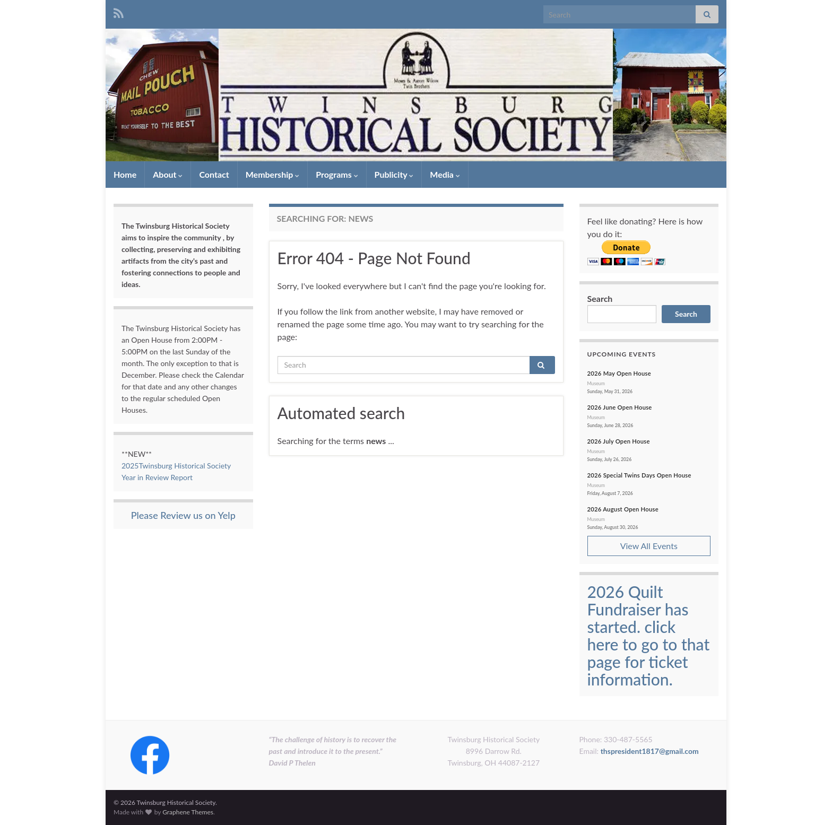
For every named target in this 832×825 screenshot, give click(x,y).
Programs (337, 174)
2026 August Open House (622, 509)
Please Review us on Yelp (183, 515)
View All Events (649, 546)
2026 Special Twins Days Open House (639, 475)
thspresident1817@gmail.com (650, 750)
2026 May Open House (619, 373)
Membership (272, 174)
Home (125, 174)
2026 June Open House (619, 407)
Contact (214, 174)
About (168, 174)
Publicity (394, 174)
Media (445, 174)
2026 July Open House (618, 441)
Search (600, 298)
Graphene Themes (187, 812)
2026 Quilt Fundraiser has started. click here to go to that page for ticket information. (648, 635)
